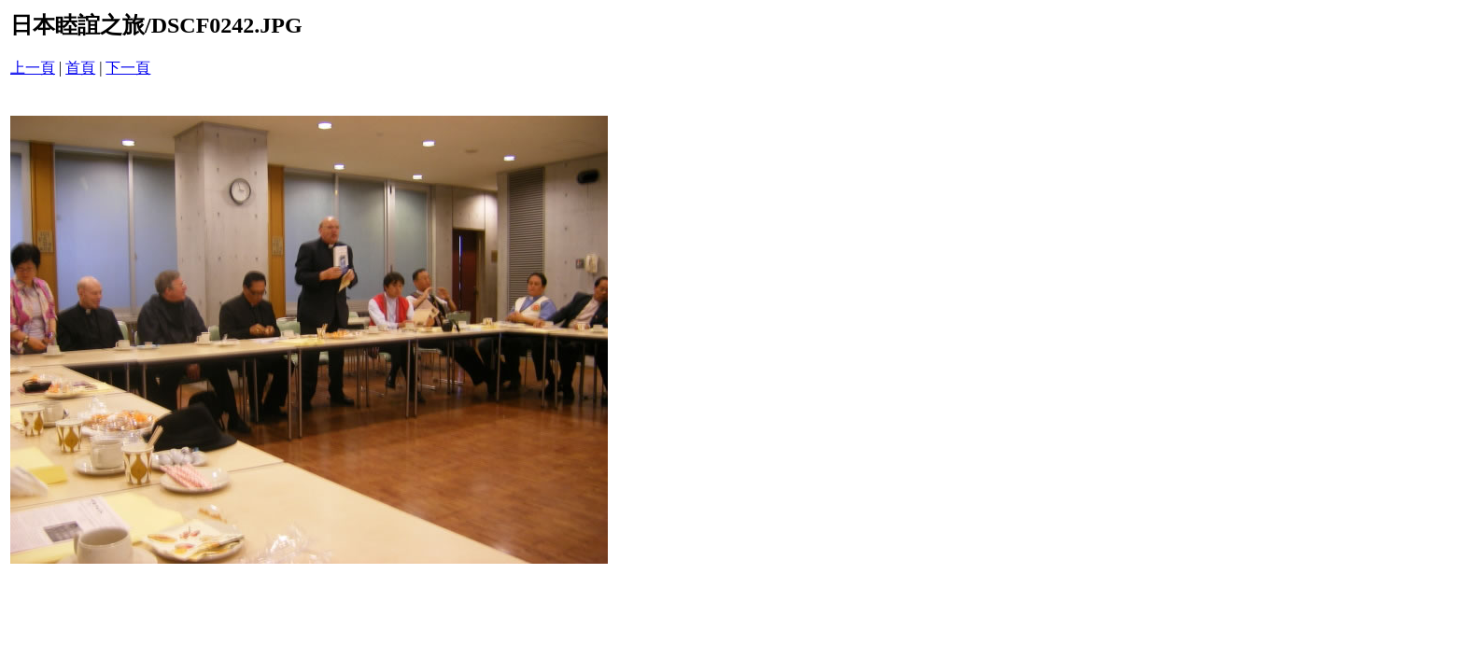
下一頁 (128, 68)
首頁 (80, 68)
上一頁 (32, 68)
